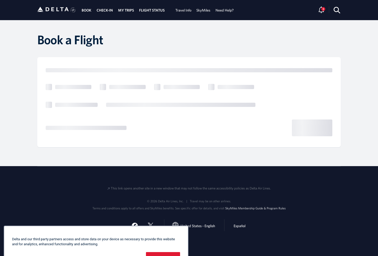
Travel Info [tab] (183, 10)
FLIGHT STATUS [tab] (152, 10)
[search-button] (337, 10)
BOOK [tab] (86, 10)
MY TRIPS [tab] (126, 10)
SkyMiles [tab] (203, 10)
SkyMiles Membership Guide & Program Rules (255, 208)
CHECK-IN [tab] (105, 10)
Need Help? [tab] (225, 10)
